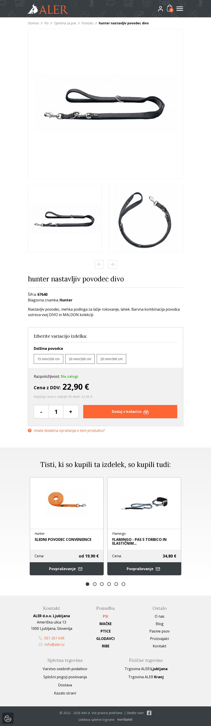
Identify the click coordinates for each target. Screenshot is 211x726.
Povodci (87, 23)
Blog (160, 623)
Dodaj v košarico (130, 411)
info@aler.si (51, 644)
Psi (46, 23)
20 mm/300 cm (111, 359)
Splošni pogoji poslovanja (65, 676)
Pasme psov (159, 631)
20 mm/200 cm (80, 359)
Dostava (65, 685)
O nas (159, 616)
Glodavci (105, 638)
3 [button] (102, 584)
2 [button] (95, 584)
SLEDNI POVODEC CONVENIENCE (63, 539)
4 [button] (109, 584)
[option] (65, 218)
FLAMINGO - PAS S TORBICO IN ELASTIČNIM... (139, 541)
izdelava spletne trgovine (96, 719)
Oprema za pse (65, 23)
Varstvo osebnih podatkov (65, 668)
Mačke (105, 623)
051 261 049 (51, 638)
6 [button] (123, 584)
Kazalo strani (65, 693)
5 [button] (116, 584)
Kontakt (159, 646)
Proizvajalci (159, 638)
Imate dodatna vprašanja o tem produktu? (66, 430)
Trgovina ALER (146, 668)
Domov (33, 23)
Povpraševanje (67, 569)
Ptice (106, 631)
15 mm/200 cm (48, 359)
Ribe (105, 646)
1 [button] (87, 584)
